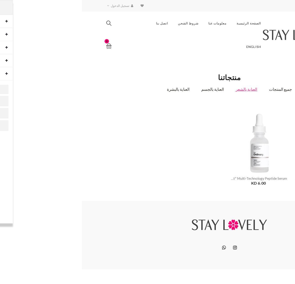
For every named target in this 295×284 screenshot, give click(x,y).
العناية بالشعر (164, 89)
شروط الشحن (106, 23)
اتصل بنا (80, 23)
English (172, 47)
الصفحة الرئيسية (167, 23)
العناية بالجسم (130, 89)
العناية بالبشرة (96, 89)
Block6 (241, 276)
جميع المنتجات (198, 89)
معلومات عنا (136, 23)
